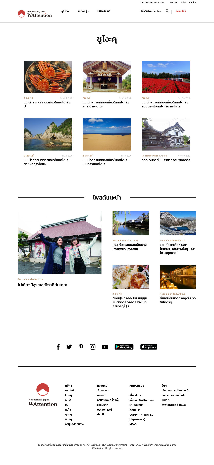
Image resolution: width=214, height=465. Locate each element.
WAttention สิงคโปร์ (174, 405)
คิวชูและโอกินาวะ (74, 424)
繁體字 (183, 2)
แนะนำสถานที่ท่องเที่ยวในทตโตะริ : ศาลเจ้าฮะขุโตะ (106, 104)
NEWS (133, 424)
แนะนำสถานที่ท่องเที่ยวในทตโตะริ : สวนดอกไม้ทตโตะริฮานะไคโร (165, 104)
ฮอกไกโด (70, 390)
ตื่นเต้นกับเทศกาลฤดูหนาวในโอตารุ (178, 300)
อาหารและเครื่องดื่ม (108, 400)
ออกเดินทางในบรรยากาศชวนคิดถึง (166, 160)
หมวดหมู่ (83, 11)
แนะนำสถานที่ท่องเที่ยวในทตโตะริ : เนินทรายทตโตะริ (106, 162)
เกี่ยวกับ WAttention (150, 11)
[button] (167, 12)
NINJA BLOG (103, 11)
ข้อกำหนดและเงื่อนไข (174, 395)
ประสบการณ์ (104, 410)
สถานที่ (101, 395)
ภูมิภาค (66, 11)
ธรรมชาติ (102, 405)
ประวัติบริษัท (136, 405)
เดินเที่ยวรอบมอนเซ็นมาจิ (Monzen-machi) (130, 246)
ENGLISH (174, 2)
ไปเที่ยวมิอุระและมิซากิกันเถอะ (42, 285)
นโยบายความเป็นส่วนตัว (175, 390)
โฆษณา (166, 400)
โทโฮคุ (68, 395)
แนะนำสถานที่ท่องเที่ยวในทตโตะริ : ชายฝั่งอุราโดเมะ (47, 162)
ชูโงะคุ (68, 414)
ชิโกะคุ (68, 419)
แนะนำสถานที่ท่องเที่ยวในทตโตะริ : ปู (47, 104)
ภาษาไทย (192, 2)
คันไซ (68, 410)
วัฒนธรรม (103, 390)
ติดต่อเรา (134, 410)
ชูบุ (66, 405)
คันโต (68, 400)
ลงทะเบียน (181, 11)
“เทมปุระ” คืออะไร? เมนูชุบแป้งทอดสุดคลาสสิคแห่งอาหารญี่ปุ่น (130, 302)
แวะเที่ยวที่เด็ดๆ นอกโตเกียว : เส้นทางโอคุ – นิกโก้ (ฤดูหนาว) (177, 248)
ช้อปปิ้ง (101, 414)
